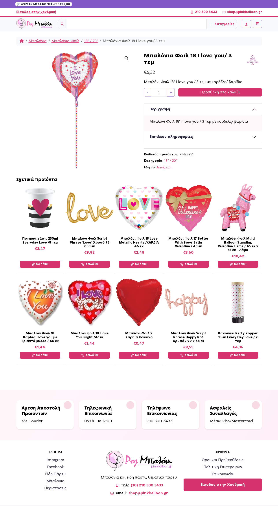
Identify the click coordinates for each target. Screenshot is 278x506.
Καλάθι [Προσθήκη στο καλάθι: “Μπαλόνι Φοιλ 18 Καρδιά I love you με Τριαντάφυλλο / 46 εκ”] (39, 355)
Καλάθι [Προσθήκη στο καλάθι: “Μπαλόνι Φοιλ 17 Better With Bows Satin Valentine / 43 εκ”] (188, 264)
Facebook (55, 467)
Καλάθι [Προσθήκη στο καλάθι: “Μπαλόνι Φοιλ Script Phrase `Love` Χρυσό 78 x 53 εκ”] (89, 264)
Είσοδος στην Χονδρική (223, 484)
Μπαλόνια (38, 41)
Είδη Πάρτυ (55, 474)
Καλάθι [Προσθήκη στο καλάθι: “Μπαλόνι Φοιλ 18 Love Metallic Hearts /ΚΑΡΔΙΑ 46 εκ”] (139, 264)
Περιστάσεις (55, 488)
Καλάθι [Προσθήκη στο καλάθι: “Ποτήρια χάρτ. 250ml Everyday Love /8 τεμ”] (39, 264)
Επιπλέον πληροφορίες (171, 136)
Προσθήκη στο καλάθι (220, 92)
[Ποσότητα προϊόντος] (159, 92)
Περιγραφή (159, 109)
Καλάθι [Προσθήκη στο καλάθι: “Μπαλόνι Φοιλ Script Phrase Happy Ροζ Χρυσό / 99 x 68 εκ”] (188, 355)
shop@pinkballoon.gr (242, 12)
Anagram (163, 167)
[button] (127, 58)
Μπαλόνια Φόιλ (65, 41)
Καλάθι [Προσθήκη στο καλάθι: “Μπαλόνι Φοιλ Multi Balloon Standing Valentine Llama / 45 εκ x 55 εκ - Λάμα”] (238, 264)
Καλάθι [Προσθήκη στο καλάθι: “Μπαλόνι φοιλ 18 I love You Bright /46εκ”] (89, 355)
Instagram (55, 460)
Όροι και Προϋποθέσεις (222, 460)
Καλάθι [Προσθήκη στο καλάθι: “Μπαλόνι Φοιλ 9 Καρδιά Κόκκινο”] (139, 355)
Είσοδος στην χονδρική (36, 12)
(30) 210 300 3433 (147, 485)
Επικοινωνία (222, 474)
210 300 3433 (203, 12)
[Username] (137, 24)
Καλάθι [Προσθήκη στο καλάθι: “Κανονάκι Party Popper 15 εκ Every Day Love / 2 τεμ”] (238, 355)
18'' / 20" (91, 41)
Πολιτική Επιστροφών (222, 467)
